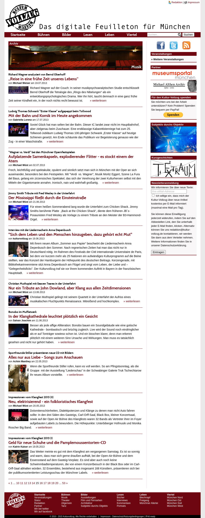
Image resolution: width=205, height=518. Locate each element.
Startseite (18, 35)
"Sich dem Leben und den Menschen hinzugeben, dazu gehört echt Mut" (75, 232)
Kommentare (124, 503)
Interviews (122, 500)
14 (33, 483)
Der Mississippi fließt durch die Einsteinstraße (75, 195)
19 (52, 483)
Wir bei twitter (41, 508)
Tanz (63, 506)
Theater (65, 500)
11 (21, 483)
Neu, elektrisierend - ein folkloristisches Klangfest (75, 399)
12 (25, 483)
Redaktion (175, 2)
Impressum (192, 2)
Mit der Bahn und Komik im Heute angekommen (75, 113)
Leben (109, 35)
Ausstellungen (88, 497)
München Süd (174, 503)
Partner (38, 506)
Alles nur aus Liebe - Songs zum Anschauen (75, 355)
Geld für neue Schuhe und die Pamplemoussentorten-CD (75, 440)
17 (45, 483)
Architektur (86, 503)
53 (63, 483)
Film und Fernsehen (91, 500)
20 (56, 483)
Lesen (87, 35)
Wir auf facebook (43, 511)
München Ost (174, 500)
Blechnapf (145, 497)
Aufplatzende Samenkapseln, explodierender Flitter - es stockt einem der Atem (75, 156)
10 (17, 483)
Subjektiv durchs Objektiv (94, 506)
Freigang (144, 500)
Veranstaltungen (43, 497)
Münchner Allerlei (149, 503)
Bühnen (44, 35)
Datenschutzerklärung (173, 245)
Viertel (132, 35)
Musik (64, 497)
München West (175, 506)
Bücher (120, 497)
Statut (37, 500)
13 (29, 483)
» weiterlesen (98, 100)
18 (49, 483)
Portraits (121, 506)
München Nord (175, 497)
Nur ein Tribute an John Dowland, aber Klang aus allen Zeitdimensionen (75, 285)
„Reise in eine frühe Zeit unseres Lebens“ (75, 76)
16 (41, 483)
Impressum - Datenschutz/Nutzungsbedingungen (122, 516)
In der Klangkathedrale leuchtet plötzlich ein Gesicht (75, 314)
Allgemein (66, 503)
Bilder (66, 35)
